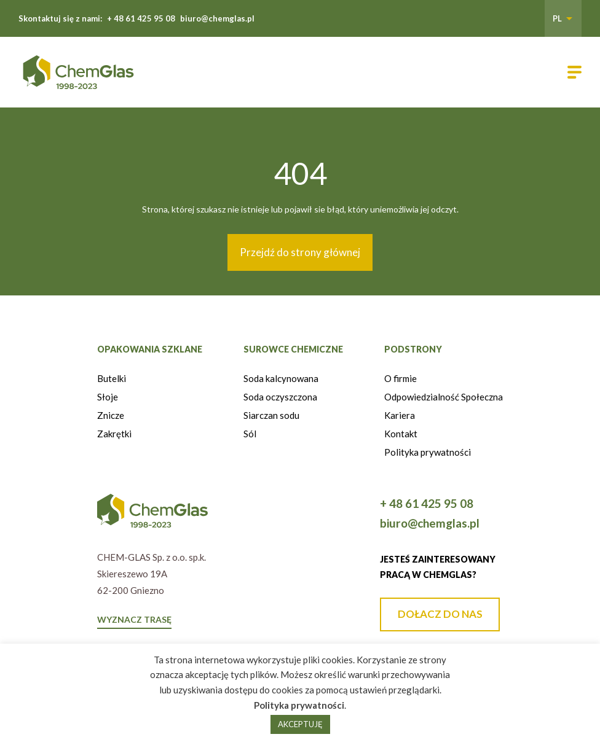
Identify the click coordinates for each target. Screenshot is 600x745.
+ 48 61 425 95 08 (141, 18)
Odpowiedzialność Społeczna (443, 396)
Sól (249, 433)
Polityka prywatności (427, 452)
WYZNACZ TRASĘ (134, 619)
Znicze (110, 415)
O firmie (400, 378)
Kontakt (400, 433)
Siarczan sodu (271, 415)
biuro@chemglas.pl (217, 18)
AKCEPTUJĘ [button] (300, 724)
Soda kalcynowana (280, 378)
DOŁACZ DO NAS (440, 613)
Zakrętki (114, 433)
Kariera (399, 415)
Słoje (107, 396)
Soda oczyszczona (280, 396)
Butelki (111, 378)
